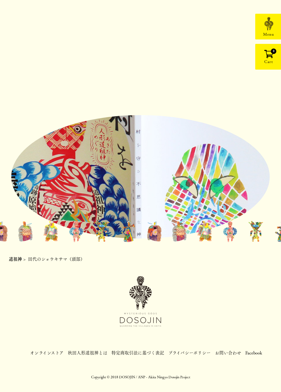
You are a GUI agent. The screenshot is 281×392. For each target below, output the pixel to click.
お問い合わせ (228, 353)
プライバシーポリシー (189, 353)
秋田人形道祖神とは (87, 353)
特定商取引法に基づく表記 (137, 353)
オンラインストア (47, 353)
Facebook (253, 353)
